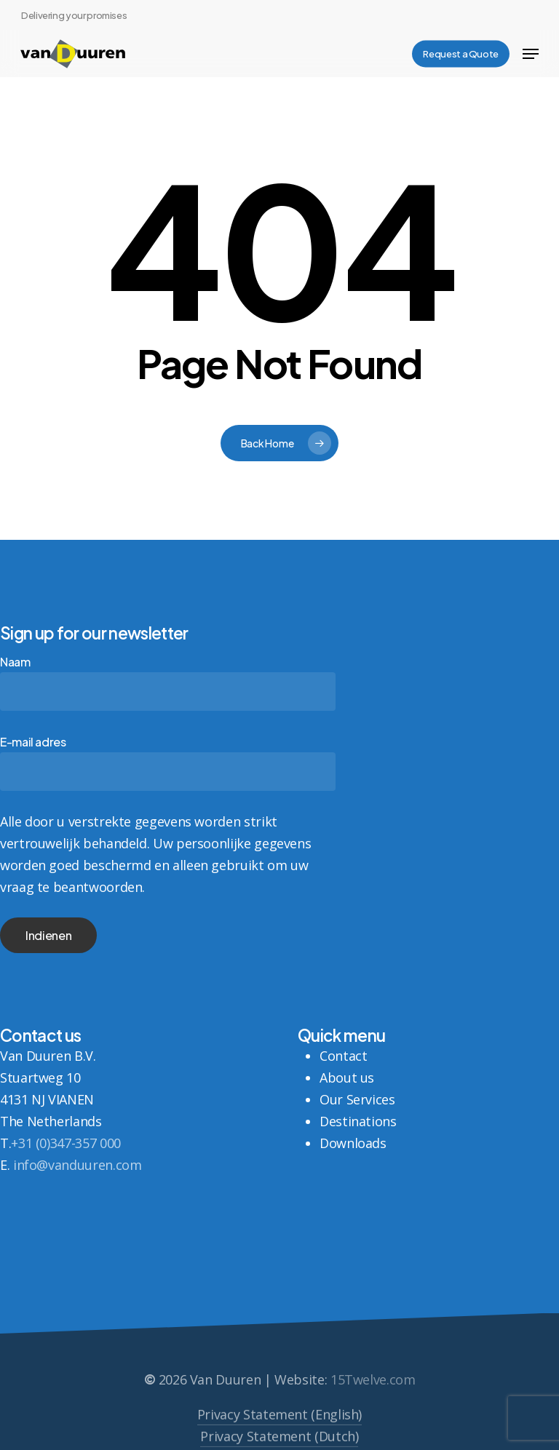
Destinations (358, 1121)
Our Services (357, 1099)
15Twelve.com (373, 1400)
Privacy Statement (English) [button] (279, 1434)
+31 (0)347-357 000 (66, 1143)
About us (347, 1077)
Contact (343, 1055)
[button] (531, 54)
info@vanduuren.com (77, 1165)
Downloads (353, 1143)
